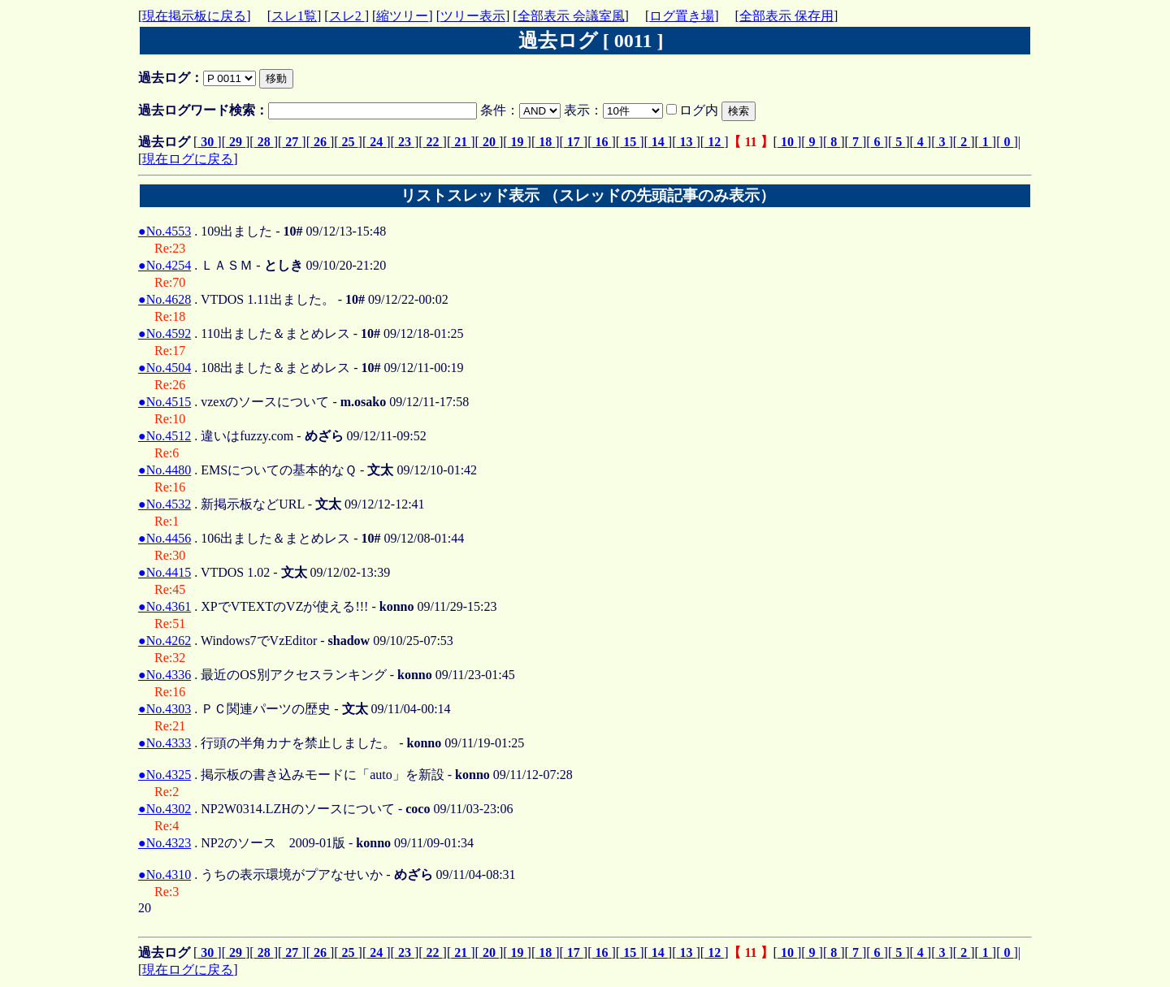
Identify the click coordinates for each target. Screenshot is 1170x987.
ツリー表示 (472, 16)
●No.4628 (164, 299)
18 (545, 142)
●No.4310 (164, 874)
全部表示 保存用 (786, 16)
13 (686, 142)
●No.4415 (164, 572)
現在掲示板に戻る (194, 16)
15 (629, 142)
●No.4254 (164, 265)
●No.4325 (164, 774)
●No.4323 (164, 843)
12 (714, 142)
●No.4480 (164, 470)
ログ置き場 (681, 16)
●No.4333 (164, 743)
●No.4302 (164, 809)
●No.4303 (164, 709)
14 (658, 142)
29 (235, 142)
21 (460, 142)
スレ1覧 (294, 16)
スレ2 (347, 16)
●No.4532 (164, 504)
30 (207, 142)
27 (291, 142)
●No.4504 (164, 367)
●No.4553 (164, 231)
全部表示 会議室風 (571, 16)
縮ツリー (402, 16)
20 (489, 142)
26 (320, 142)
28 (264, 142)
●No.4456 (164, 538)
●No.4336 (164, 675)
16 (602, 142)
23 (404, 142)
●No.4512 (164, 436)
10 (787, 142)
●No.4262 (164, 640)
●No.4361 (164, 606)
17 (573, 142)
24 (376, 142)
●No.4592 (164, 333)
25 (348, 142)
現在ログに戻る (187, 159)
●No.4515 (164, 402)
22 (433, 142)
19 (517, 142)
